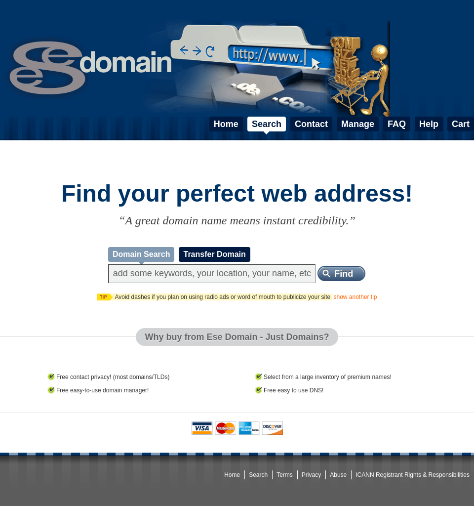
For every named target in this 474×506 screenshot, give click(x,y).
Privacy (311, 474)
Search (258, 474)
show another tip (355, 297)
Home (232, 474)
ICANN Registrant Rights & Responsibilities (413, 474)
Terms (284, 474)
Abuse (338, 474)
